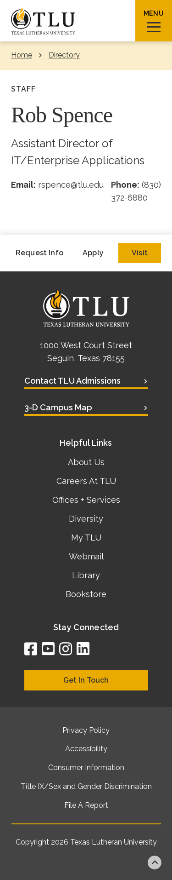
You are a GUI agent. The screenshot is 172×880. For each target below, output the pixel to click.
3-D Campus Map (58, 407)
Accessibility (86, 748)
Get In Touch (86, 680)
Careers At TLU (86, 481)
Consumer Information (86, 767)
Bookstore (86, 594)
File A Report (86, 805)
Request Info (39, 252)
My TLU (86, 537)
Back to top (154, 862)
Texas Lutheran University (113, 842)
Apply (93, 252)
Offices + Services (86, 500)
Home (21, 55)
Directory (64, 55)
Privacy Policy (86, 730)
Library (86, 575)
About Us (86, 462)
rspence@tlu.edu (71, 185)
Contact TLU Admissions (72, 380)
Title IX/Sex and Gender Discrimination (86, 786)
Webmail (86, 556)
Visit (140, 252)
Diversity (86, 518)
